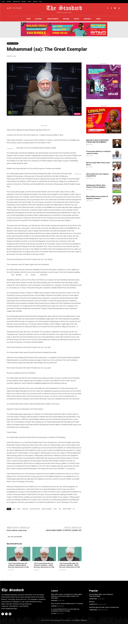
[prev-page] (8, 575)
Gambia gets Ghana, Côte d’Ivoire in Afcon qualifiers (96, 186)
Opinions (54, 606)
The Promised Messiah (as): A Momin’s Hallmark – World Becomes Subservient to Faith (44, 565)
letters (55, 509)
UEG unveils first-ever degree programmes (97, 175)
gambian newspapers (47, 509)
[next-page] (11, 575)
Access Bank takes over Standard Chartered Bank (101, 595)
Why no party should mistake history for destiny (67, 603)
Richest (91, 602)
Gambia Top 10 (93, 604)
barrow (13, 509)
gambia (18, 509)
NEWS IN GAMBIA (67, 509)
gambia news (25, 509)
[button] (119, 8)
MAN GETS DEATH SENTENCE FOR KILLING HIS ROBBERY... (97, 141)
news (60, 509)
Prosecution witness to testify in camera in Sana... (98, 152)
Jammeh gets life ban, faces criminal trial (104, 607)
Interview (54, 600)
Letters (53, 613)
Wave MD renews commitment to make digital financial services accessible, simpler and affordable (66, 596)
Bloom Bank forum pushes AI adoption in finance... (97, 197)
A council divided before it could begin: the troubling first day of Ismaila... (65, 610)
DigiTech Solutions (81, 620)
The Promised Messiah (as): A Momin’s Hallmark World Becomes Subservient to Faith (18, 565)
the (74, 509)
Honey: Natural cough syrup (17, 530)
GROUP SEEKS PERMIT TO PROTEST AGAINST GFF (64, 530)
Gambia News (93, 599)
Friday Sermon (12, 43)
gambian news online (35, 509)
